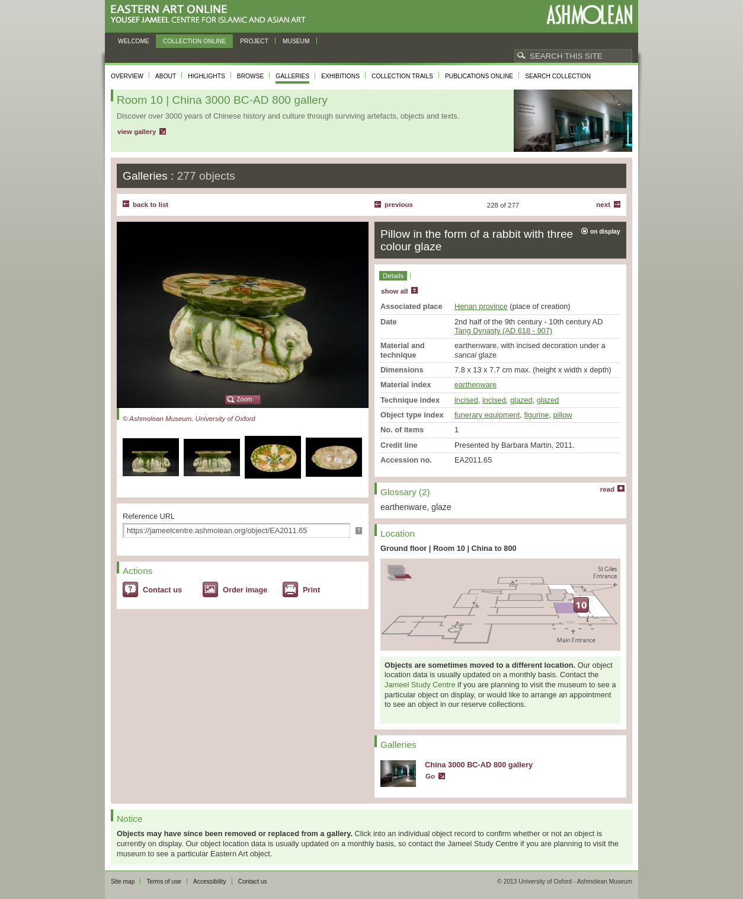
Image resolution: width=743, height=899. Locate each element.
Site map (122, 881)
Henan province (481, 306)
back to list (150, 204)
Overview (127, 76)
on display (605, 231)
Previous (399, 204)
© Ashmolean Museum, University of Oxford (189, 418)
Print (311, 589)
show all (394, 291)
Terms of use (163, 881)
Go (430, 776)
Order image (245, 589)
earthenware (475, 384)
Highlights (206, 76)
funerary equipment (487, 414)
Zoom (244, 399)
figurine (536, 414)
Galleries (292, 76)
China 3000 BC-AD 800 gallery (479, 764)
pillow (562, 414)
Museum (296, 41)
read (607, 489)
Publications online (479, 76)
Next (603, 204)
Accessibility (209, 881)
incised (466, 400)
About (165, 76)
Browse (250, 76)
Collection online (194, 41)
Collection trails (402, 76)
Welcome (133, 41)
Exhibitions (340, 76)
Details (393, 275)
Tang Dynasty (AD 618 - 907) (503, 330)
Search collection (558, 76)
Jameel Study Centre (420, 684)
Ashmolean (589, 14)
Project (254, 41)
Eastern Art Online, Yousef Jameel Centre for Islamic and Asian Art (211, 14)
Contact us (162, 589)
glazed (521, 400)
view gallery (136, 131)
